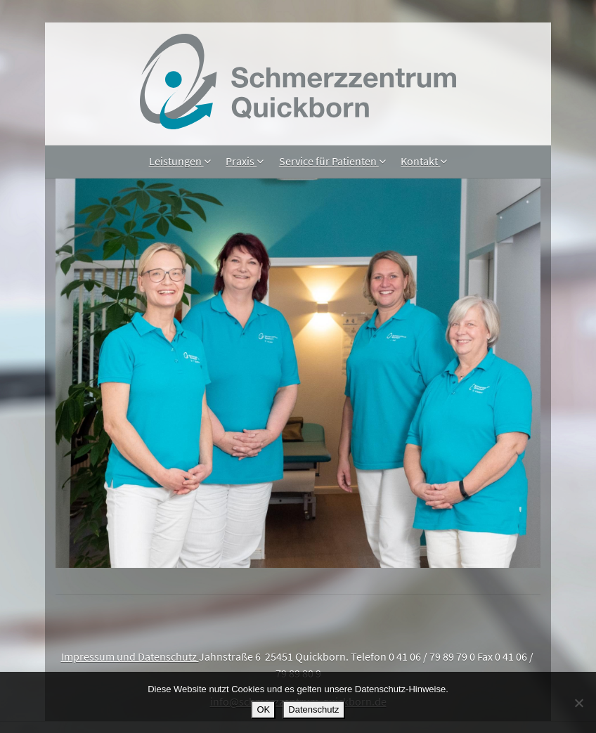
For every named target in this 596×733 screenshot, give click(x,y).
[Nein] (578, 703)
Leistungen (180, 161)
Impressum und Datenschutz (130, 656)
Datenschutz (313, 709)
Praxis (245, 161)
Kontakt (424, 161)
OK (263, 709)
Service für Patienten (332, 161)
